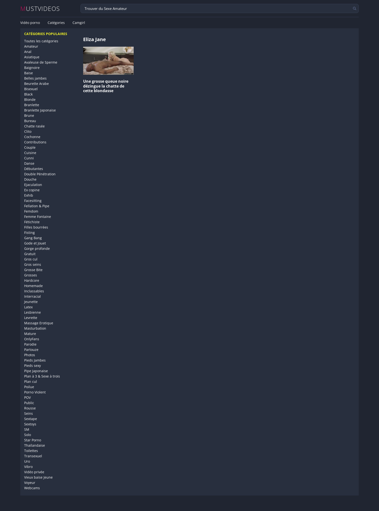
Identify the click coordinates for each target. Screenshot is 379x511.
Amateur (31, 46)
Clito (27, 131)
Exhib (28, 195)
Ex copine (32, 190)
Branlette (31, 105)
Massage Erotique (38, 323)
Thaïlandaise (34, 445)
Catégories (56, 22)
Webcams (32, 488)
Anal (27, 51)
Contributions (35, 142)
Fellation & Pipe (36, 206)
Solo (27, 434)
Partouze (31, 349)
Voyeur (29, 482)
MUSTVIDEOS (40, 9)
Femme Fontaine (37, 216)
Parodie (30, 344)
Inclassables (34, 291)
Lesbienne (32, 312)
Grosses (30, 275)
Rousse (30, 408)
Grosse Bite (33, 269)
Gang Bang (33, 238)
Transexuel (33, 456)
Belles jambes (35, 78)
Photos (29, 355)
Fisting (29, 232)
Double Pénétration (40, 174)
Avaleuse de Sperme (40, 62)
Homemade (33, 285)
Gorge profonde (37, 248)
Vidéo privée (34, 472)
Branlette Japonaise (40, 110)
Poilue (29, 387)
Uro (27, 461)
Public (29, 402)
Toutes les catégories (41, 41)
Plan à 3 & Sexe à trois (42, 376)
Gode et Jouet (35, 243)
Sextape (30, 418)
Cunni (29, 158)
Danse (29, 163)
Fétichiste (32, 222)
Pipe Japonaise (36, 371)
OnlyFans (31, 339)
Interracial (32, 296)
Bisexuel (31, 89)
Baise (28, 73)
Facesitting (33, 200)
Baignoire (32, 67)
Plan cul (30, 381)
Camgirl (79, 22)
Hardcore (31, 280)
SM (26, 429)
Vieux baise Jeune (38, 477)
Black (28, 94)
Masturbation (35, 328)
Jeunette (31, 301)
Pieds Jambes (35, 360)
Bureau (30, 120)
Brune (29, 115)
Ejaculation (33, 184)
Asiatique (31, 57)
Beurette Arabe (36, 83)
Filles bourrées (36, 227)
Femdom (31, 211)
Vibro (28, 466)
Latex (28, 307)
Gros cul (30, 259)
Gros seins (32, 264)
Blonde (30, 99)
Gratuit (30, 254)
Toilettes (31, 450)
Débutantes (33, 168)
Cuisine (30, 152)
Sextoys (30, 424)
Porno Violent (35, 392)
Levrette (30, 317)
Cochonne (32, 136)
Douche (30, 179)
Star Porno (32, 440)
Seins (28, 413)
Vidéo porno (30, 22)
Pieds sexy (32, 365)
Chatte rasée (34, 126)
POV (27, 397)
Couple (30, 147)
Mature (30, 333)
